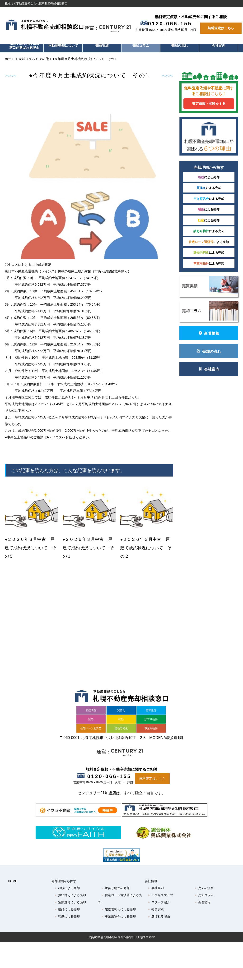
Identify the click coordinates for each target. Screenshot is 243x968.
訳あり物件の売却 (115, 895)
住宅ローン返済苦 (90, 735)
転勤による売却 (67, 923)
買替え (121, 717)
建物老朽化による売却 (118, 916)
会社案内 (218, 45)
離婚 (90, 726)
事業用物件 (151, 735)
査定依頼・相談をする (214, 107)
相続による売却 (67, 895)
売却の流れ (179, 45)
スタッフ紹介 (159, 909)
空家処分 (151, 717)
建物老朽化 (121, 735)
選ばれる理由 (159, 923)
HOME (12, 888)
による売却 (215, 172)
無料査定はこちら (221, 28)
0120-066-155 (168, 24)
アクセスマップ (160, 902)
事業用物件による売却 (118, 923)
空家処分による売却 (70, 909)
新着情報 (214, 321)
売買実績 (102, 45)
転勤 (121, 726)
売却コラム (140, 45)
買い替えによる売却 (70, 902)
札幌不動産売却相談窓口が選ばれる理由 (24, 45)
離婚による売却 (67, 916)
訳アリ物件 (151, 726)
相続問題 (91, 717)
